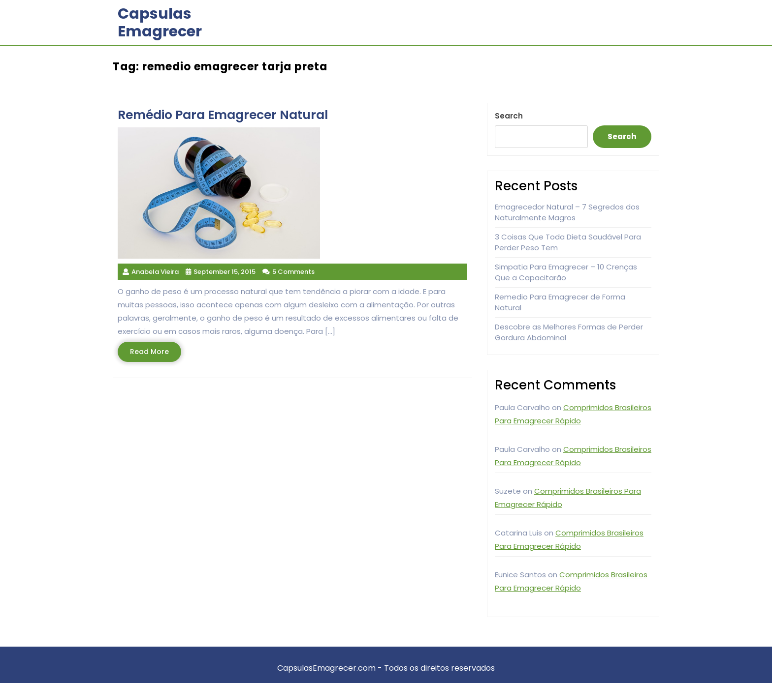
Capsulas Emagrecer (160, 22)
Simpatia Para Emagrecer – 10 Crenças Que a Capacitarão (566, 272)
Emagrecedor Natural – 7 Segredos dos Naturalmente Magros (567, 212)
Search (509, 116)
